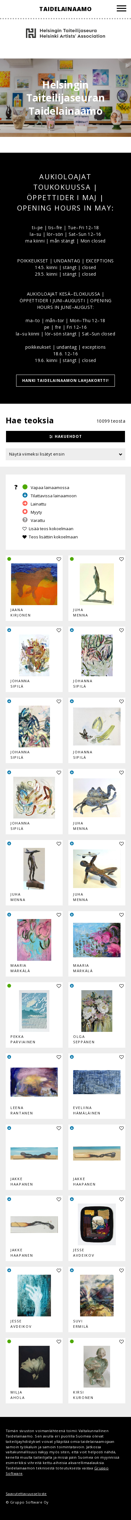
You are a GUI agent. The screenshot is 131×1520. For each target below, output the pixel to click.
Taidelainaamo (65, 9)
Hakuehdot (68, 436)
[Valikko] (121, 9)
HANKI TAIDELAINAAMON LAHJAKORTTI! (65, 380)
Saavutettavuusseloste (26, 1493)
